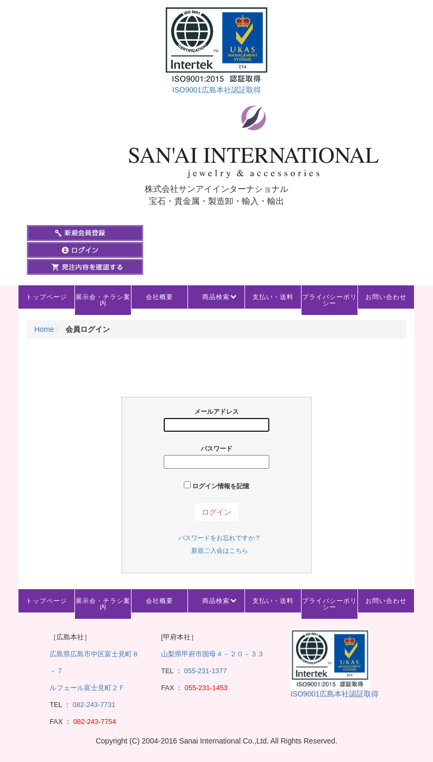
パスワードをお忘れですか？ (219, 538)
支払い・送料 (273, 297)
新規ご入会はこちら (219, 550)
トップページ (46, 297)
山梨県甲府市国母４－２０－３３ (212, 654)
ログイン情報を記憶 (216, 485)
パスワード (216, 457)
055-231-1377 (205, 671)
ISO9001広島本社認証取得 (216, 90)
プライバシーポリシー (329, 300)
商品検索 (216, 297)
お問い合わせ (386, 297)
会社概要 (159, 297)
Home (44, 329)
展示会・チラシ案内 (103, 300)
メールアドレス (216, 420)
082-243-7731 (93, 705)
